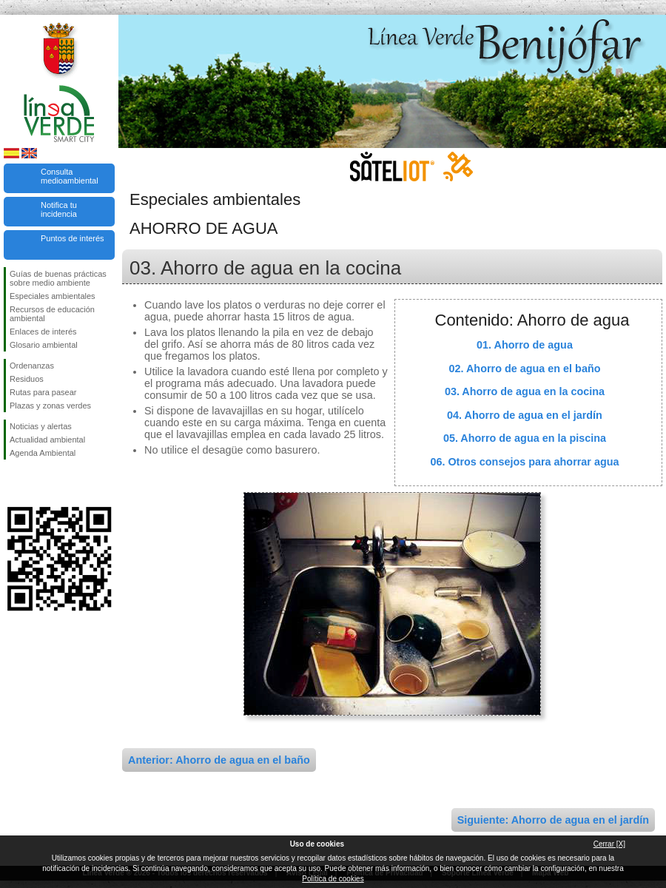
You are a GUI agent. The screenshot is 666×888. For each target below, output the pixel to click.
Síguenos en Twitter (37, 483)
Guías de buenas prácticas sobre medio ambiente (58, 278)
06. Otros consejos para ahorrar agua (524, 462)
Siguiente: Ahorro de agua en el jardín (553, 820)
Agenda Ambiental (42, 452)
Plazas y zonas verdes (50, 405)
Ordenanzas (32, 365)
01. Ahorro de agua (525, 345)
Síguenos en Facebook (12, 483)
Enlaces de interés (43, 331)
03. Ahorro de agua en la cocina (525, 391)
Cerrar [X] (609, 844)
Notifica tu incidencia (59, 209)
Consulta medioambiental (69, 176)
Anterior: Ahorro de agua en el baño (219, 760)
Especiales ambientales (52, 296)
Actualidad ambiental (47, 439)
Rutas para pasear (43, 392)
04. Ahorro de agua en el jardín (524, 415)
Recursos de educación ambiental (52, 314)
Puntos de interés (72, 238)
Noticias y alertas (41, 426)
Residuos (27, 378)
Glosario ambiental (44, 344)
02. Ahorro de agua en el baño (525, 368)
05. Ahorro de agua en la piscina (524, 438)
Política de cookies (332, 879)
